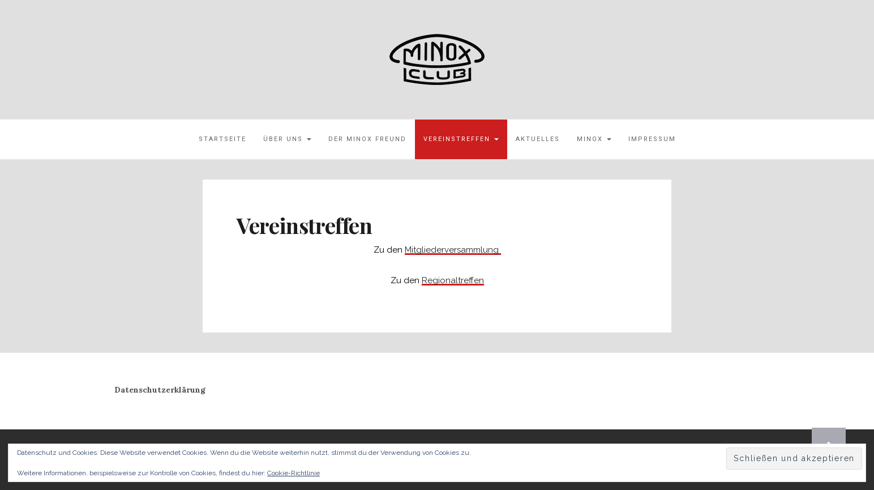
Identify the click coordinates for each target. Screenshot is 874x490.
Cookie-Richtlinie (293, 473)
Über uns (287, 139)
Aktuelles (538, 139)
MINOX (594, 139)
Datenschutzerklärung (159, 390)
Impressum (652, 139)
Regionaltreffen (453, 280)
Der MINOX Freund (367, 139)
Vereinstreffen (461, 139)
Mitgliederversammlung (453, 250)
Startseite (222, 139)
